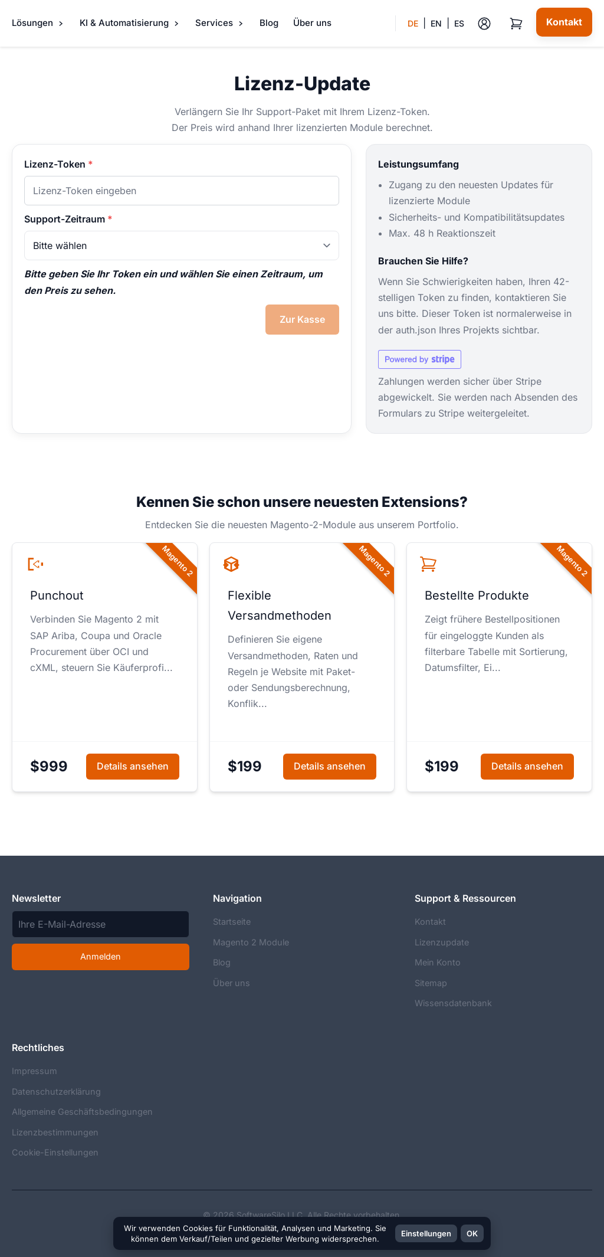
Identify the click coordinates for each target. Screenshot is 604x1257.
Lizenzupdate (442, 942)
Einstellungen (426, 1233)
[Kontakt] (564, 22)
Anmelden (100, 956)
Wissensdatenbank (453, 1003)
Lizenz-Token (58, 164)
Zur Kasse (302, 319)
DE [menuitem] (413, 23)
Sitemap (431, 983)
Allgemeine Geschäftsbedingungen (82, 1112)
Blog (269, 22)
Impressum (34, 1071)
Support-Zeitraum (68, 219)
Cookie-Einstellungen (55, 1152)
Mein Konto (438, 962)
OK (472, 1233)
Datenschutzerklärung (56, 1091)
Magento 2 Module (251, 942)
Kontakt (430, 921)
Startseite (232, 921)
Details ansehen (133, 766)
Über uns (312, 22)
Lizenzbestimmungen (55, 1132)
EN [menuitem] (436, 23)
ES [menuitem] (459, 23)
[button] (429, 23)
